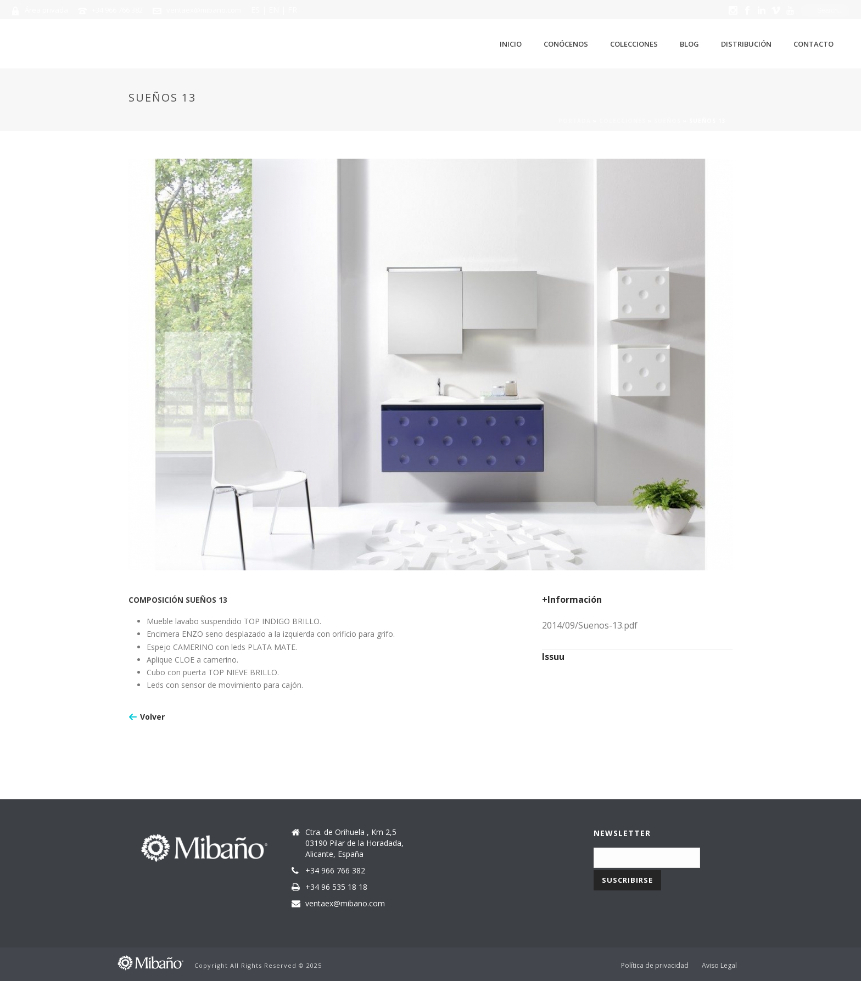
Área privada (46, 10)
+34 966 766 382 (117, 10)
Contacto (813, 44)
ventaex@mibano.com (203, 10)
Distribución (746, 44)
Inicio (511, 44)
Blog (689, 44)
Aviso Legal (719, 965)
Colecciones (634, 44)
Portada (574, 121)
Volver (152, 716)
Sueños (667, 121)
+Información (572, 599)
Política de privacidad (655, 965)
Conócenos (566, 44)
